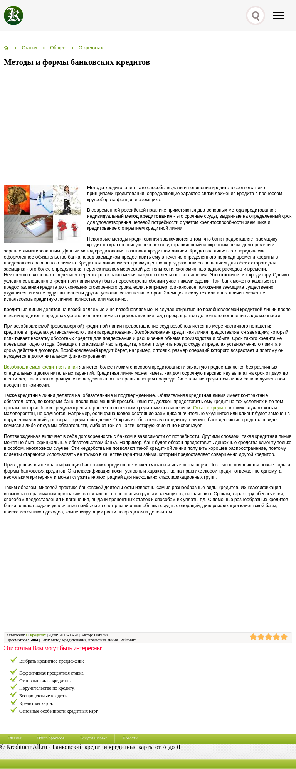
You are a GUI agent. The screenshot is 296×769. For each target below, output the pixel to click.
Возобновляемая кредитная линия (41, 367)
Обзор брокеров (51, 738)
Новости (130, 738)
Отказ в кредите (210, 408)
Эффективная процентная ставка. (52, 673)
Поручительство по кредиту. (47, 688)
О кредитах (36, 635)
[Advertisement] (94, 126)
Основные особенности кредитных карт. (58, 711)
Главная (15, 738)
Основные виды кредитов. (45, 680)
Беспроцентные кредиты (43, 695)
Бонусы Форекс (93, 738)
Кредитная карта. (36, 703)
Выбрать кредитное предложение (52, 661)
